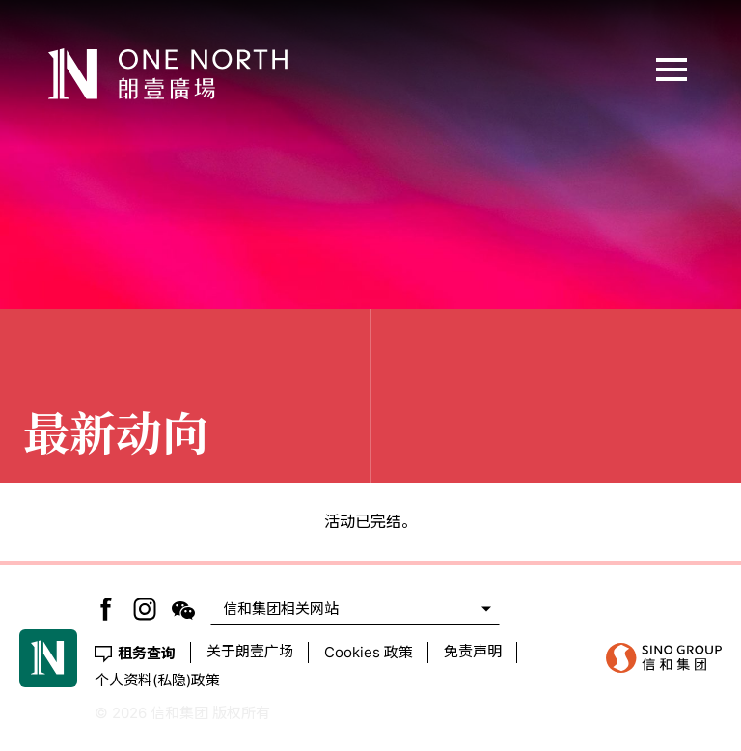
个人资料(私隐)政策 (157, 680)
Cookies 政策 (368, 652)
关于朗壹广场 (249, 651)
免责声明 (473, 651)
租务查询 (147, 652)
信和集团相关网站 (281, 608)
